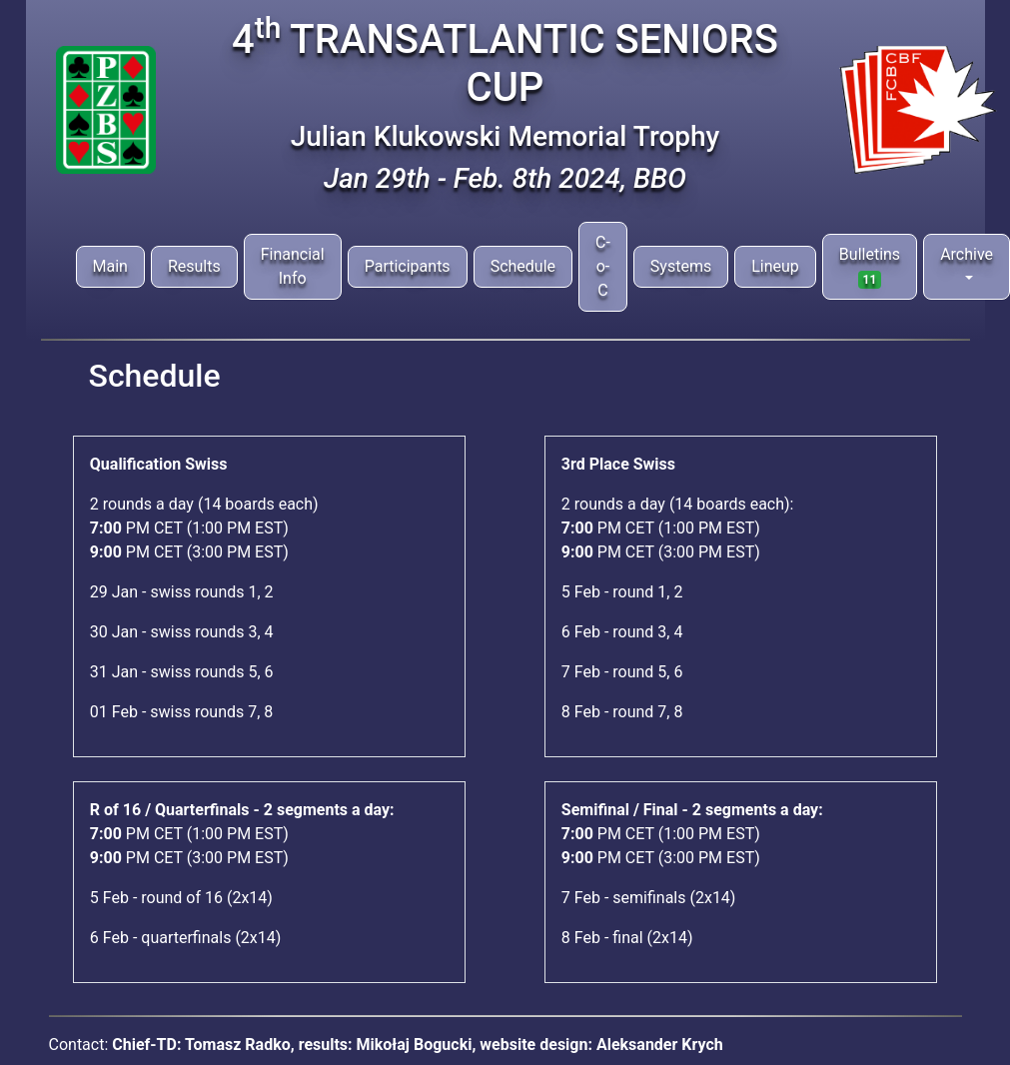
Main (110, 266)
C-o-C (602, 266)
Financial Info (293, 266)
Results (194, 266)
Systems (680, 266)
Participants (408, 266)
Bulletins (869, 267)
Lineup (775, 266)
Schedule (523, 266)
